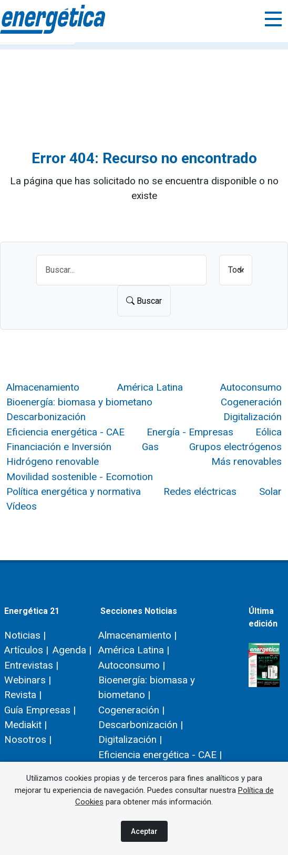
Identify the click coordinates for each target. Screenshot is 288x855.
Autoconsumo (251, 387)
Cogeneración (251, 402)
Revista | (23, 695)
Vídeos (21, 506)
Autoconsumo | (131, 665)
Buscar (144, 300)
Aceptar (144, 831)
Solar (270, 491)
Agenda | (72, 650)
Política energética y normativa (73, 491)
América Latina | (133, 650)
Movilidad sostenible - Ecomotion (79, 477)
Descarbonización (46, 417)
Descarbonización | (140, 725)
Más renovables (246, 461)
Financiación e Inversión (58, 447)
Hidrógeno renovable (52, 461)
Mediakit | (25, 725)
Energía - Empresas (190, 432)
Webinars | (27, 680)
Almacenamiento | (137, 635)
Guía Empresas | (40, 710)
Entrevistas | (31, 665)
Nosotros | (28, 739)
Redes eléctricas (199, 491)
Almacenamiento (42, 387)
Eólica (268, 432)
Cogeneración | (131, 710)
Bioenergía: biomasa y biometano (79, 402)
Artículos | (26, 650)
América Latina (150, 387)
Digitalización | (130, 739)
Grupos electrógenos (235, 447)
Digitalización (252, 417)
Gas (150, 447)
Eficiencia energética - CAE (65, 432)
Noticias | (25, 635)
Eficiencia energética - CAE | (160, 755)
